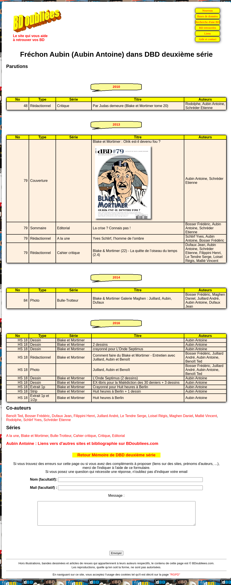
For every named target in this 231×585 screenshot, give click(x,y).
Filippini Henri (84, 416)
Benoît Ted (14, 416)
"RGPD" (175, 579)
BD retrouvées (207, 27)
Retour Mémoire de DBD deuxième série (116, 455)
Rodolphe (13, 420)
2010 (116, 86)
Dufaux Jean (62, 416)
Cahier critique (84, 436)
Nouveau (207, 10)
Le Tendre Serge (133, 416)
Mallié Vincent (206, 416)
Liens (207, 33)
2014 (116, 277)
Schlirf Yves (32, 420)
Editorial (118, 436)
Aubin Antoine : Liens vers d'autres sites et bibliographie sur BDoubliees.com (82, 443)
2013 (116, 124)
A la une (12, 436)
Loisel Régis (157, 416)
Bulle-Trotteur (60, 436)
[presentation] (116, 543)
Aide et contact (207, 39)
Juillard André (107, 416)
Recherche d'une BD (208, 22)
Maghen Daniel (181, 416)
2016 (116, 323)
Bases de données (207, 16)
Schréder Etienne (57, 420)
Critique (104, 436)
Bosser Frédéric (37, 416)
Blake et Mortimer (34, 436)
